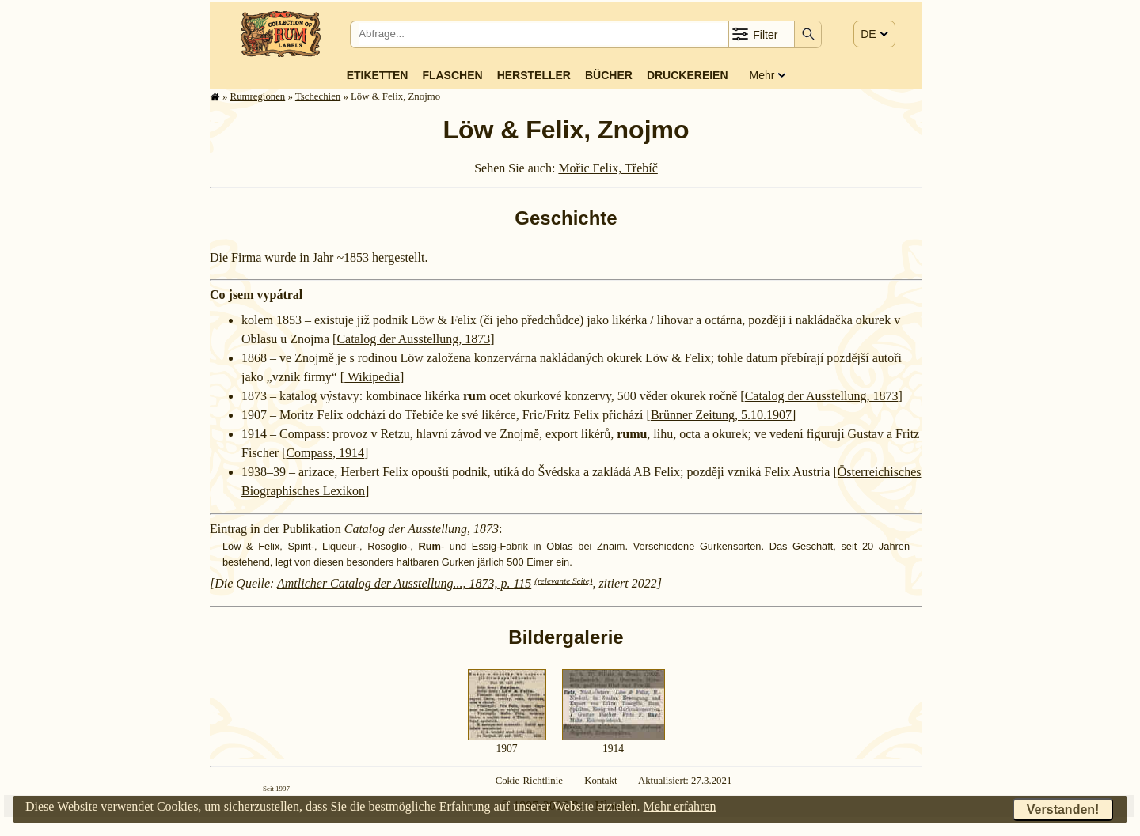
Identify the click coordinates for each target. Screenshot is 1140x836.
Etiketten (377, 75)
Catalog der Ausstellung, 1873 (413, 339)
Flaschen (452, 75)
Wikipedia (372, 377)
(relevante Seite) (563, 580)
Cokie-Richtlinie (529, 780)
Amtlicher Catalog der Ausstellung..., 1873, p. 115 (404, 583)
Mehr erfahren (680, 806)
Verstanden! (1063, 809)
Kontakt (600, 780)
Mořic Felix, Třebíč (607, 168)
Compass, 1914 (325, 453)
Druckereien (687, 75)
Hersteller (534, 75)
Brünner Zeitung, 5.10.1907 (721, 415)
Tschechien (317, 96)
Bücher (609, 75)
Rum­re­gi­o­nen (258, 96)
